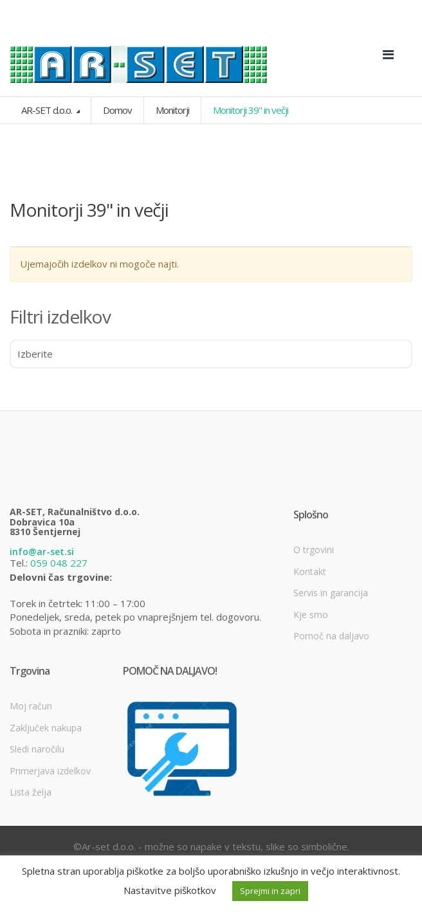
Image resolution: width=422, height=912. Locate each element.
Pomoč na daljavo (331, 636)
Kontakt (309, 571)
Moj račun (31, 706)
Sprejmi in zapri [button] (270, 891)
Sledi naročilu (37, 749)
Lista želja (30, 792)
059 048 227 (58, 562)
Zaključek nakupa (46, 728)
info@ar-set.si (42, 551)
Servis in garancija (330, 593)
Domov (117, 110)
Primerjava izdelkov (50, 771)
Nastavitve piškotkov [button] (170, 890)
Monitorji (172, 110)
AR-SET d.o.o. (47, 110)
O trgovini (313, 549)
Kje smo (310, 614)
